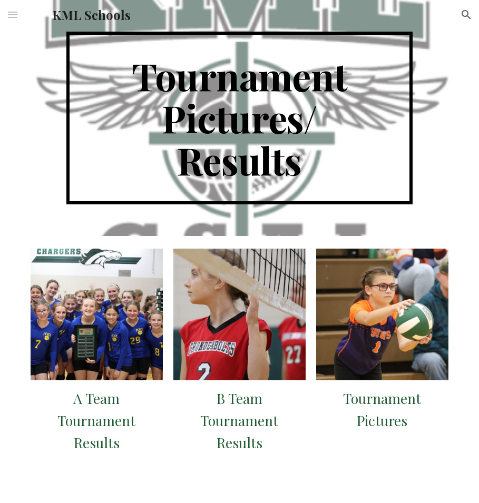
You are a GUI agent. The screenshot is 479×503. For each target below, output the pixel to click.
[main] (239, 118)
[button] (12, 14)
